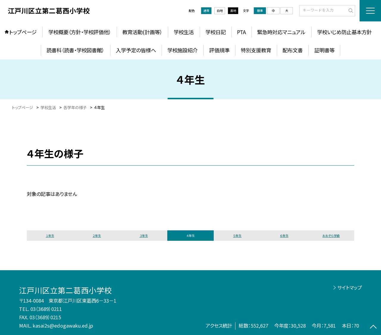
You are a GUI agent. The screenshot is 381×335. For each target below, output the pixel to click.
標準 (260, 10)
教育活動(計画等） (142, 32)
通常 (206, 10)
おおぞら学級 (331, 235)
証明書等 (324, 50)
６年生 (284, 235)
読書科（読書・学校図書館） (75, 50)
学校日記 (215, 32)
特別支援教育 (256, 50)
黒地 (233, 10)
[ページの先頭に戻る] (373, 327)
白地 (220, 10)
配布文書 (292, 50)
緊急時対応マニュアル (281, 32)
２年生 (97, 235)
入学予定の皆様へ (136, 50)
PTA (241, 32)
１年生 (50, 235)
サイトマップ (349, 287)
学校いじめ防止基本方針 (344, 32)
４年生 (190, 235)
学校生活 (184, 32)
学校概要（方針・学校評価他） (79, 32)
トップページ (23, 32)
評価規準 (219, 50)
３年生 (144, 235)
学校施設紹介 (182, 50)
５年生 (237, 235)
